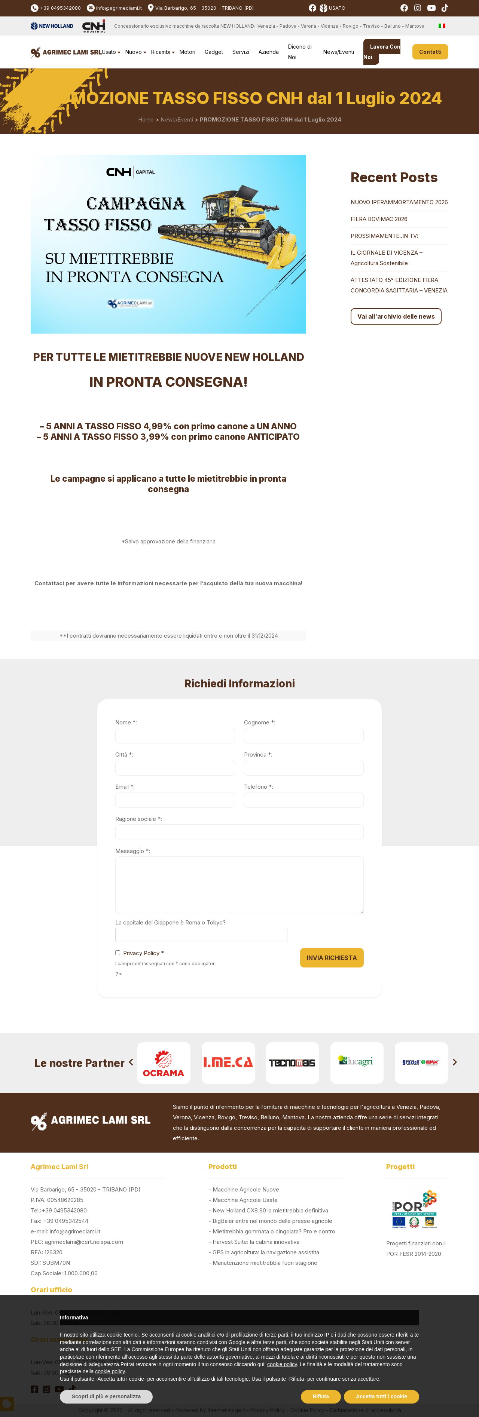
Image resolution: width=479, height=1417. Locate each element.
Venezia (406, 1106)
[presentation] (131, 1063)
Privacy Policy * (143, 953)
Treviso (247, 1117)
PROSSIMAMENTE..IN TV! (384, 235)
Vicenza (204, 1117)
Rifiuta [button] (321, 1396)
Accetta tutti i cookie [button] (381, 1396)
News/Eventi (338, 52)
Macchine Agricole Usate (245, 1199)
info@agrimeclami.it (119, 8)
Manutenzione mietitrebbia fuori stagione (265, 1262)
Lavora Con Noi (381, 51)
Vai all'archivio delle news (396, 316)
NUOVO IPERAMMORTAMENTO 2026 (399, 202)
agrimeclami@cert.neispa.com (84, 1241)
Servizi (240, 52)
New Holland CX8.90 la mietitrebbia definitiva (270, 1210)
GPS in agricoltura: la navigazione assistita (266, 1252)
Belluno (269, 1117)
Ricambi (160, 52)
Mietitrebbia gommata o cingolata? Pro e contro (274, 1231)
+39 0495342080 (60, 8)
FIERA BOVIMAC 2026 (379, 219)
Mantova (293, 1117)
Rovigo (226, 1117)
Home (146, 119)
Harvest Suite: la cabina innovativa (256, 1241)
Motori (187, 52)
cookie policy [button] (282, 1364)
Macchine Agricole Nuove (246, 1189)
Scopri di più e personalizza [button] (106, 1396)
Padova (429, 1106)
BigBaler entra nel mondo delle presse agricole (272, 1220)
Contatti (430, 52)
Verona (182, 1117)
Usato (109, 52)
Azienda (269, 52)
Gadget (214, 52)
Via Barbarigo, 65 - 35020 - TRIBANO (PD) (204, 8)
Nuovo (133, 52)
